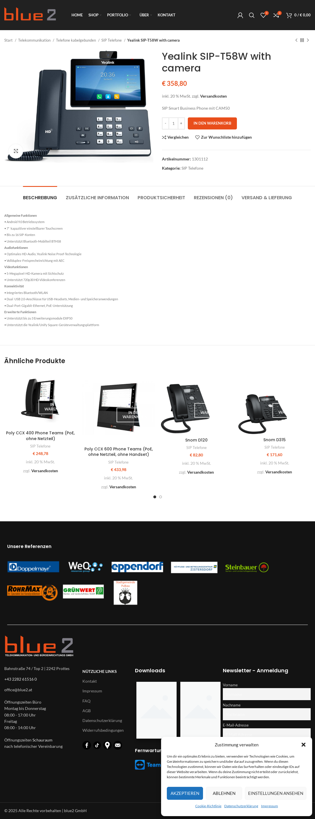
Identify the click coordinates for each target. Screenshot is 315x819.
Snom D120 (196, 440)
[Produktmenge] (173, 123)
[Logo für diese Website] (30, 14)
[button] (303, 745)
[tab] (40, 195)
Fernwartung (150, 750)
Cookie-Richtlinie (208, 806)
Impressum (269, 806)
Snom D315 (274, 440)
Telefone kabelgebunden (76, 40)
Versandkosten (213, 96)
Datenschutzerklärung (241, 806)
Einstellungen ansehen (275, 793)
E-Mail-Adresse (236, 725)
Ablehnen (224, 793)
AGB (86, 710)
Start (8, 40)
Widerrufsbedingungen (102, 730)
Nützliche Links (99, 671)
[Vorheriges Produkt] (296, 40)
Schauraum (42, 739)
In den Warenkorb (212, 123)
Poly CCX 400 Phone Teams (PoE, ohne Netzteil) (40, 436)
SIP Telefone (112, 40)
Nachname (232, 705)
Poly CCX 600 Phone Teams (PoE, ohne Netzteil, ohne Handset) (118, 452)
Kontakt (89, 681)
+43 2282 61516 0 (20, 679)
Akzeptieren (185, 793)
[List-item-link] (40, 690)
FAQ (86, 700)
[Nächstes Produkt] (308, 40)
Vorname (230, 685)
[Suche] (252, 15)
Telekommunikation (34, 40)
